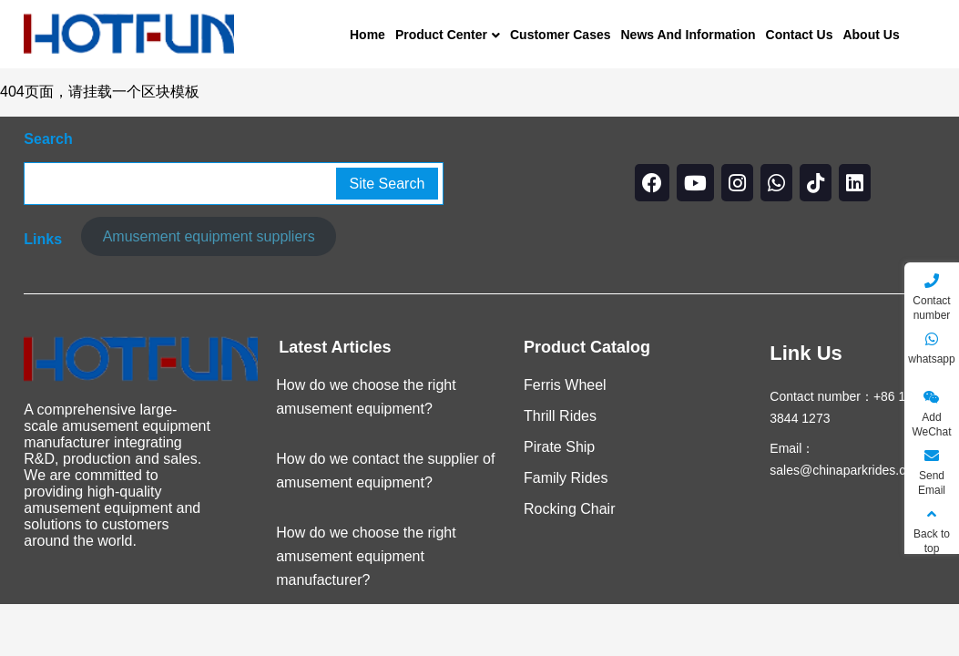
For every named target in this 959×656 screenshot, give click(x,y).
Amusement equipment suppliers (209, 236)
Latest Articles (335, 347)
